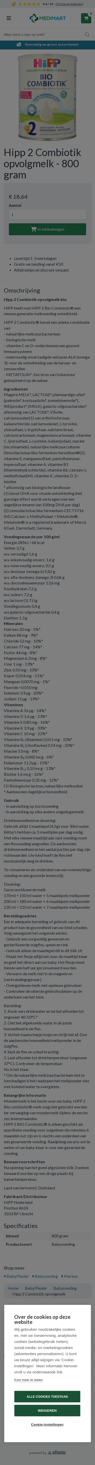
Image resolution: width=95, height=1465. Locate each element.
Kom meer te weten (28, 1380)
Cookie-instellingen (47, 1424)
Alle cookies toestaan (47, 1397)
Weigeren (47, 1410)
